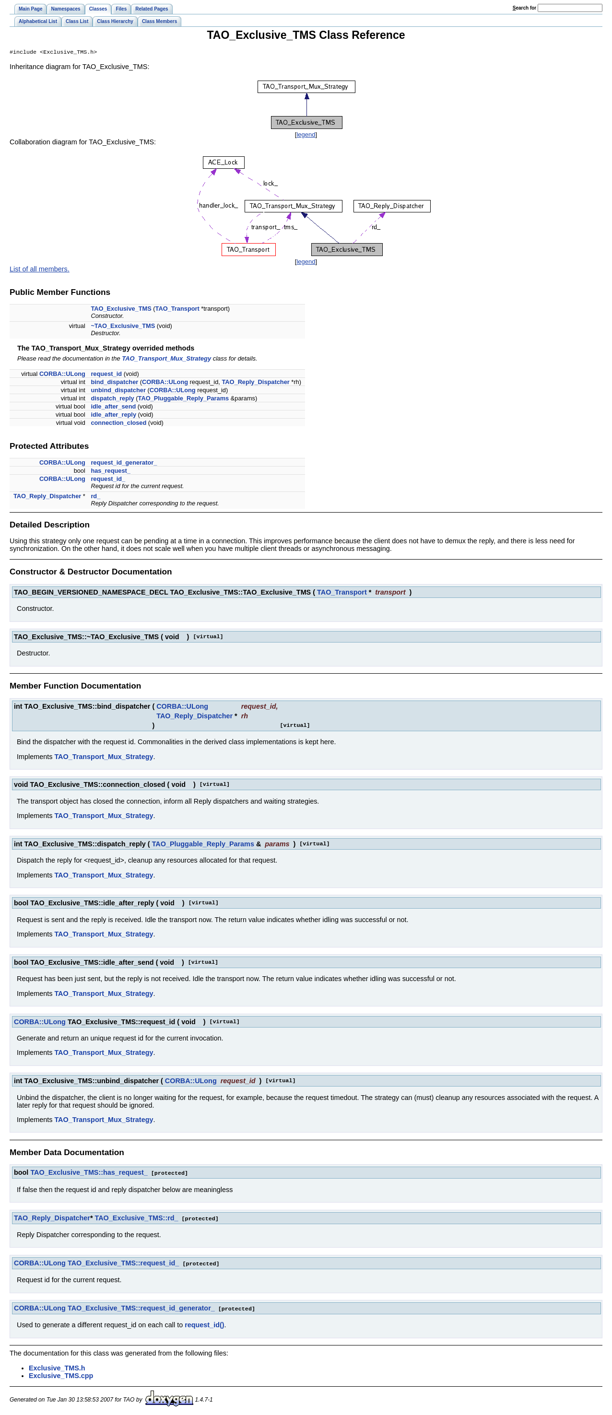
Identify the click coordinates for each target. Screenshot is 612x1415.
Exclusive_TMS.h (57, 1367)
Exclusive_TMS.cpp (61, 1375)
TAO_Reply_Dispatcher (255, 382)
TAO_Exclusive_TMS (121, 309)
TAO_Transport (177, 309)
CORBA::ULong (62, 374)
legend (305, 135)
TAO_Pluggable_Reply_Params (183, 399)
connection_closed (118, 423)
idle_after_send (113, 407)
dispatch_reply (112, 399)
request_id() (204, 1324)
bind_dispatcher (114, 382)
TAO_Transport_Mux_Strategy (166, 359)
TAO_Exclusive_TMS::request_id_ (123, 1263)
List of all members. (40, 270)
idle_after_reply (113, 415)
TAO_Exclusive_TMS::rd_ (136, 1218)
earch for (524, 8)
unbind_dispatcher (118, 391)
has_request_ (110, 471)
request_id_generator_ (124, 463)
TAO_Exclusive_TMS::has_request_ (88, 1173)
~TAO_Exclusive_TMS (123, 326)
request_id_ (108, 479)
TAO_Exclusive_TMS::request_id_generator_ (141, 1307)
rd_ (95, 497)
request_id (106, 374)
